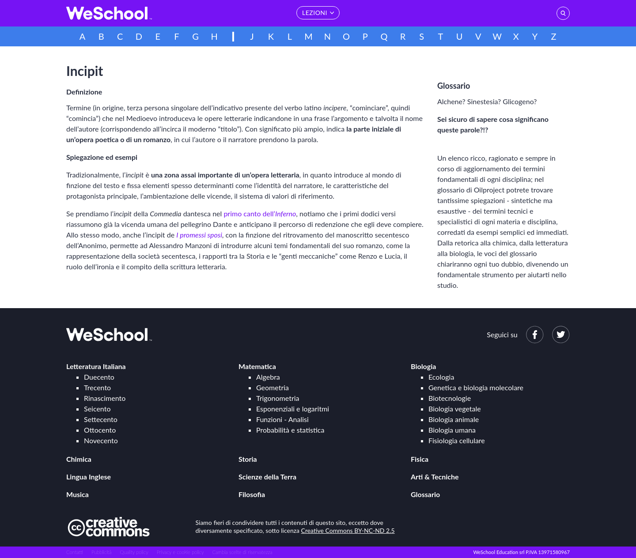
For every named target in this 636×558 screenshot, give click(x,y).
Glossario (425, 494)
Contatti (74, 552)
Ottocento (100, 430)
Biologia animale (453, 419)
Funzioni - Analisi (282, 419)
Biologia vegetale (454, 408)
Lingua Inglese (88, 476)
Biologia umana (452, 430)
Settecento (100, 419)
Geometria (272, 387)
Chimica (78, 459)
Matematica (257, 366)
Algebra (268, 377)
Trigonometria (277, 398)
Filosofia (251, 494)
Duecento (99, 377)
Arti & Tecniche (435, 476)
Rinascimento (104, 398)
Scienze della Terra (267, 476)
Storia (247, 459)
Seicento (97, 408)
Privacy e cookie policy (180, 552)
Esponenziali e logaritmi (292, 408)
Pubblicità (101, 552)
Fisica (419, 459)
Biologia (423, 366)
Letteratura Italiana (96, 366)
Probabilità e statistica (290, 430)
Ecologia (441, 377)
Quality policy (134, 552)
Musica (77, 494)
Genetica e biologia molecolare (475, 387)
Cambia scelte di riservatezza (242, 552)
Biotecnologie (449, 398)
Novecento (101, 440)
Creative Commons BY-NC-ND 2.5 (348, 530)
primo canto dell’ (259, 213)
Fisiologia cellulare (456, 440)
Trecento (97, 387)
